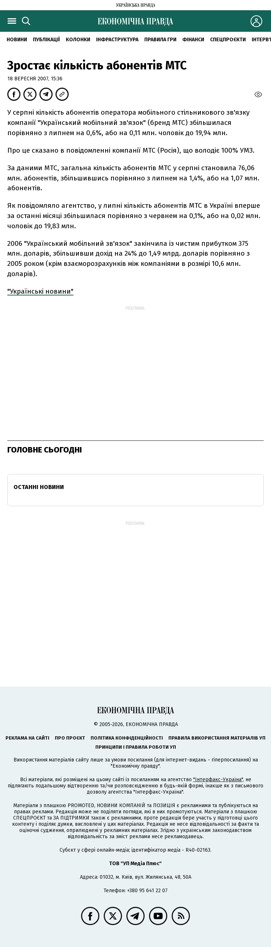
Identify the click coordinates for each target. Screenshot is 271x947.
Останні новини (39, 487)
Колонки (78, 40)
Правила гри (160, 40)
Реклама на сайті (27, 738)
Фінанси (193, 40)
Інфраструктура (117, 40)
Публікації (46, 40)
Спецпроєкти (228, 40)
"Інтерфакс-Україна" (218, 779)
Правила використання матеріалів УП (217, 738)
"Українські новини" (40, 291)
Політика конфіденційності (127, 738)
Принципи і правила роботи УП (135, 747)
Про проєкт (70, 738)
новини (17, 40)
